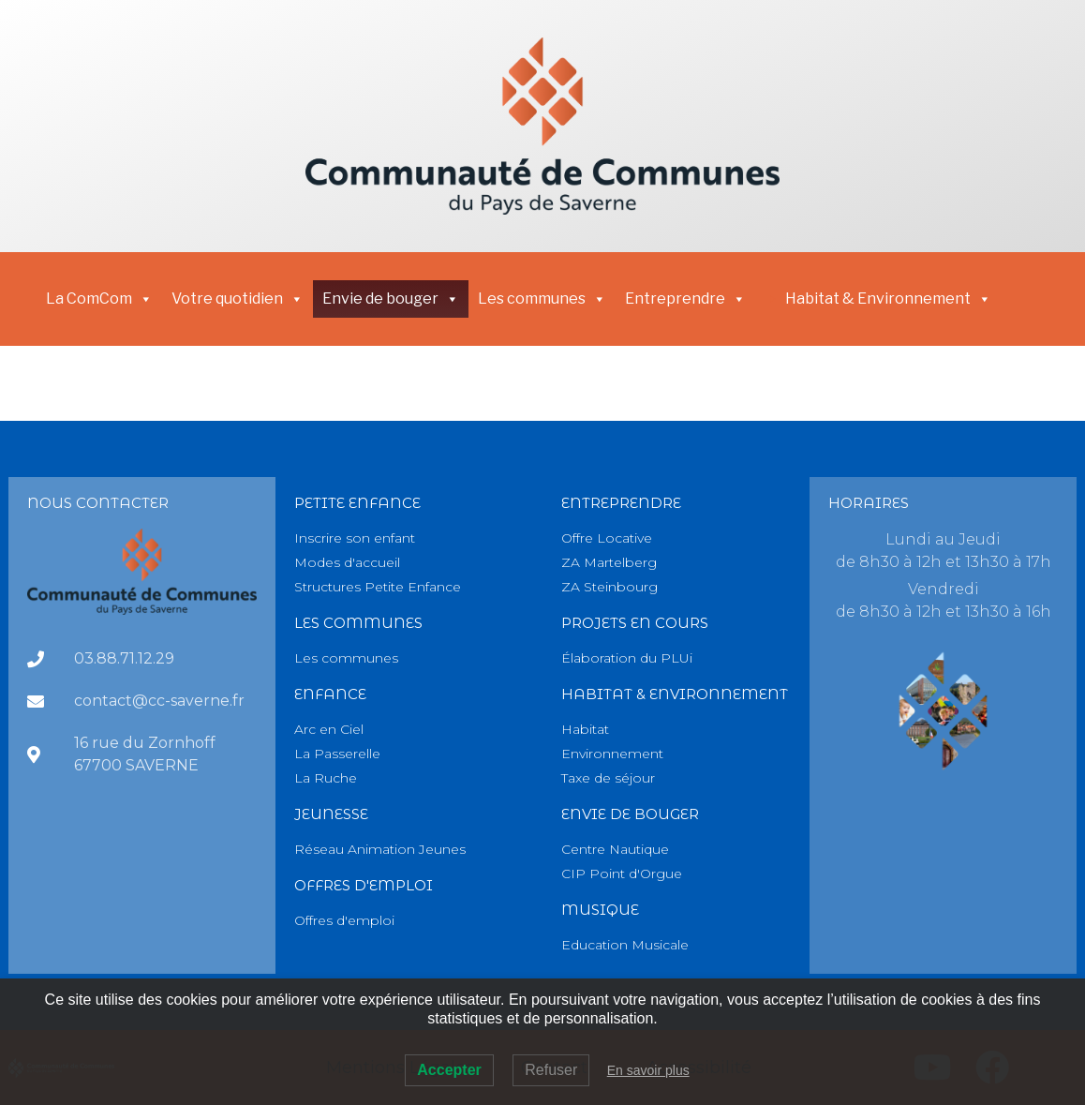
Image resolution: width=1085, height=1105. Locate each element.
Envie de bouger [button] (390, 299)
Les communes (542, 299)
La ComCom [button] (99, 299)
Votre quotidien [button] (237, 299)
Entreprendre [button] (685, 299)
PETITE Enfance (357, 503)
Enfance (330, 694)
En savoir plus (648, 1070)
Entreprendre (621, 503)
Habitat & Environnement (888, 299)
